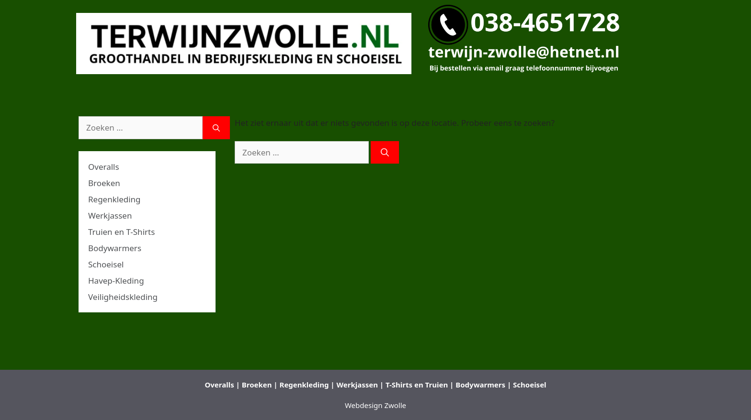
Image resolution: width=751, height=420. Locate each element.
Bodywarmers (114, 248)
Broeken (104, 182)
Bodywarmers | (483, 384)
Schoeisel (106, 264)
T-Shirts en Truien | (420, 384)
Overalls (103, 166)
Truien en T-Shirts (121, 231)
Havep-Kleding (116, 280)
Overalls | (222, 384)
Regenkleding (114, 199)
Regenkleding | (307, 384)
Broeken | (260, 384)
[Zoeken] (385, 152)
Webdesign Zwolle (375, 405)
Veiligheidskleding (123, 296)
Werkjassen (110, 215)
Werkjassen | (360, 384)
